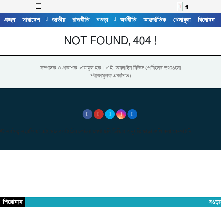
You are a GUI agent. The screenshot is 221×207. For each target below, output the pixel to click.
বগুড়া (102, 20)
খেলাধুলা (182, 20)
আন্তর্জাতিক (155, 20)
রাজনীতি (81, 20)
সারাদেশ (31, 20)
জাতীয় (58, 20)
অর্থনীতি (128, 20)
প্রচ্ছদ (9, 20)
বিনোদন (206, 20)
